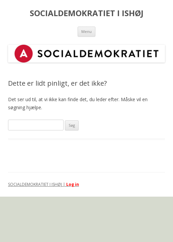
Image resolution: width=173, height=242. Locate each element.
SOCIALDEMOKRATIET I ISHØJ (87, 13)
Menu (86, 31)
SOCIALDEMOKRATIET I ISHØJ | (37, 184)
